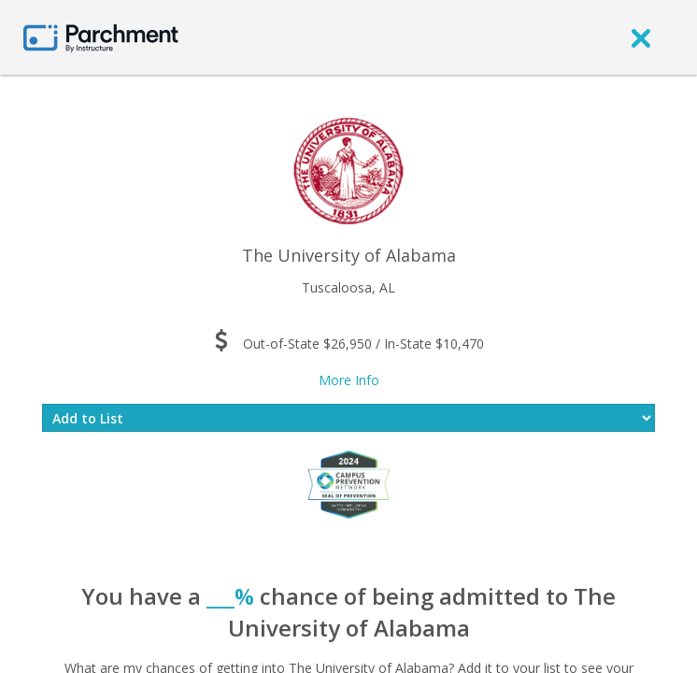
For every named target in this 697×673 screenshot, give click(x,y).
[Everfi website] (348, 483)
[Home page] (100, 37)
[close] (641, 37)
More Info (349, 380)
